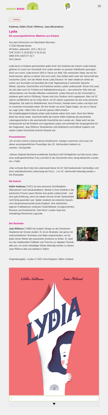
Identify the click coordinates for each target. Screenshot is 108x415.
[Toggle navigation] (99, 6)
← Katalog (14, 19)
